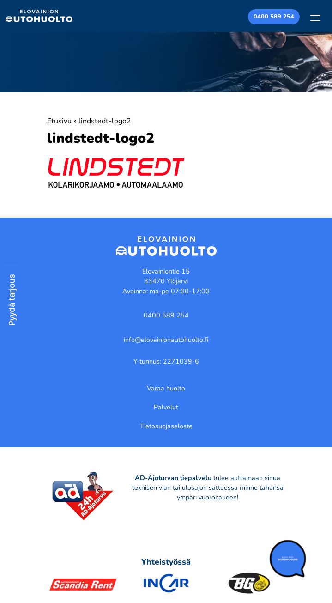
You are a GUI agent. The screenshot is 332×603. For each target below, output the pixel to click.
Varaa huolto (166, 388)
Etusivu (59, 121)
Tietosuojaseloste (166, 426)
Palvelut (166, 407)
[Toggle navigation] (315, 17)
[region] (166, 555)
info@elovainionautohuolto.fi (166, 339)
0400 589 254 (274, 16)
